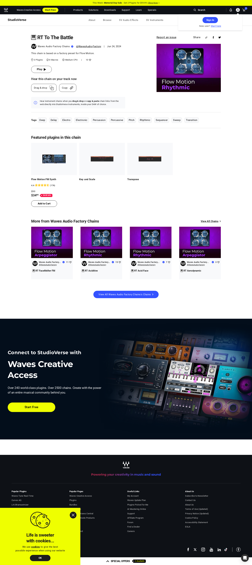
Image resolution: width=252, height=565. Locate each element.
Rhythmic (145, 120)
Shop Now (153, 3)
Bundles (73, 505)
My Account (133, 496)
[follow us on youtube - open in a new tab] (211, 549)
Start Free (50, 10)
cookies (35, 546)
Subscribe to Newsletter (196, 496)
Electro (66, 120)
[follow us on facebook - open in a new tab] (188, 549)
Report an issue (166, 37)
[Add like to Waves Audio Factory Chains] (70, 262)
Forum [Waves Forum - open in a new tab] (130, 522)
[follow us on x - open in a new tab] (195, 549)
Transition (191, 120)
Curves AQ (17, 500)
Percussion (99, 120)
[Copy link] (67, 88)
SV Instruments (154, 20)
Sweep (176, 120)
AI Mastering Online (136, 509)
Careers (131, 531)
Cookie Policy (191, 518)
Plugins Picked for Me (137, 505)
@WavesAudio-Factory (88, 46)
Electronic (81, 120)
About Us (189, 505)
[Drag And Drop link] (44, 88)
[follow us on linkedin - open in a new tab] (219, 549)
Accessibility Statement (196, 522)
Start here (216, 26)
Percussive (117, 120)
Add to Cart (44, 203)
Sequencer (162, 120)
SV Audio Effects (128, 20)
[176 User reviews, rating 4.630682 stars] (54, 185)
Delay (54, 120)
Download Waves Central (81, 513)
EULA (187, 527)
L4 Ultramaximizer (20, 505)
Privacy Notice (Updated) (197, 513)
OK (40, 557)
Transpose (133, 179)
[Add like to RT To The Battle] (89, 60)
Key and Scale (87, 179)
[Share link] (206, 37)
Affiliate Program (135, 518)
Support (131, 513)
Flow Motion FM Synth (43, 179)
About (92, 20)
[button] (236, 549)
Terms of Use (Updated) (196, 509)
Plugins (72, 500)
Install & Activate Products (82, 518)
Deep (42, 120)
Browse (107, 20)
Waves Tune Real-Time (23, 496)
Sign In (210, 20)
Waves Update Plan (136, 500)
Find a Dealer (133, 527)
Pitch (132, 120)
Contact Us (190, 500)
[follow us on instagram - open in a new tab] (203, 549)
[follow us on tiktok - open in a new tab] (225, 549)
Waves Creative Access (28, 10)
